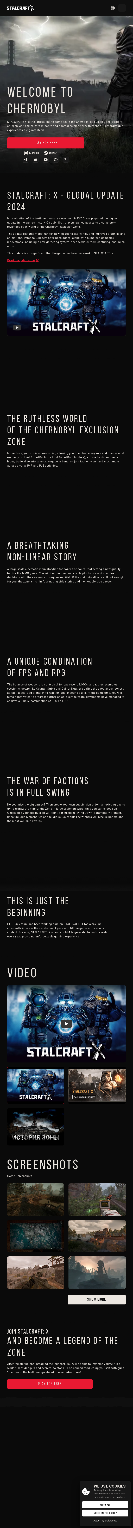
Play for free (40, 143)
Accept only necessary (105, 1513)
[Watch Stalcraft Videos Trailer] (66, 1024)
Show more (96, 1300)
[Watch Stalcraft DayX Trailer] (17, 328)
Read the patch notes (21, 260)
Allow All (105, 1505)
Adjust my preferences (105, 1520)
